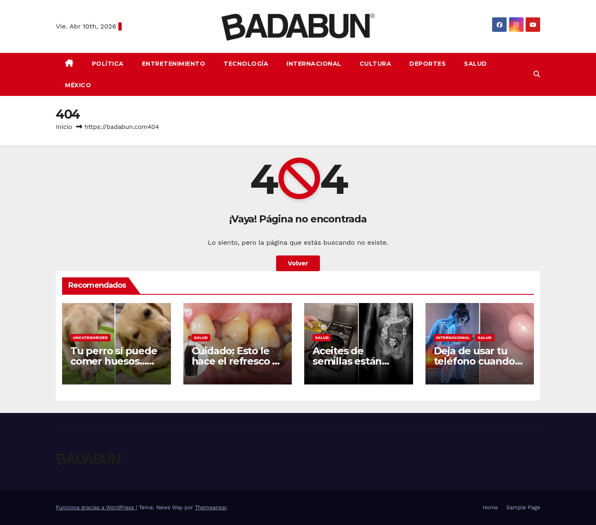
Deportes (427, 63)
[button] (537, 74)
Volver (298, 263)
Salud (475, 63)
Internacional (313, 63)
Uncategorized (90, 337)
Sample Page (523, 507)
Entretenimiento (174, 63)
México (78, 85)
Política (108, 63)
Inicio (64, 127)
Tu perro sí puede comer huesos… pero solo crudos (113, 361)
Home (490, 507)
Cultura (376, 63)
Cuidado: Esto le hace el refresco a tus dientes (235, 361)
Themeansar (211, 507)
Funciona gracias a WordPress (96, 507)
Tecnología (245, 63)
